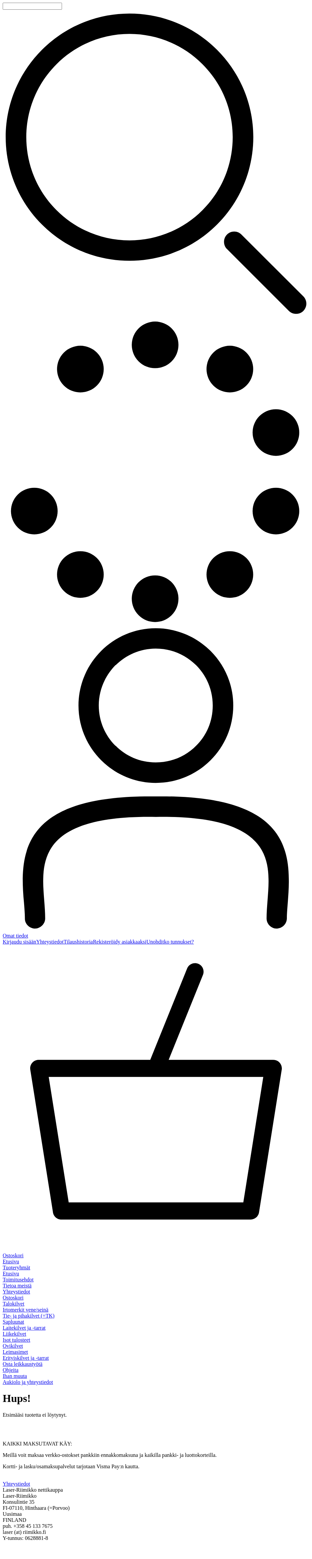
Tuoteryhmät (16, 1267)
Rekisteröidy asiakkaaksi (119, 942)
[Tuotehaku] (32, 6)
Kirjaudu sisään (19, 942)
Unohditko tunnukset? (170, 942)
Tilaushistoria (78, 942)
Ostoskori (13, 1298)
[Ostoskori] (156, 1102)
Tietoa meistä (17, 1285)
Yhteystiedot (50, 942)
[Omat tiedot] (156, 782)
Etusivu (11, 1261)
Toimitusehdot (18, 1279)
